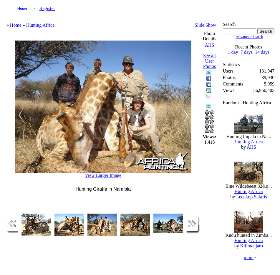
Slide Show (205, 25)
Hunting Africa (40, 25)
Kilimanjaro (251, 245)
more (249, 257)
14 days (262, 52)
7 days (247, 52)
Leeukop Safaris (251, 196)
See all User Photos (209, 61)
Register (47, 8)
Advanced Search (249, 36)
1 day (233, 52)
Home (22, 8)
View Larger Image (103, 175)
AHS (209, 45)
